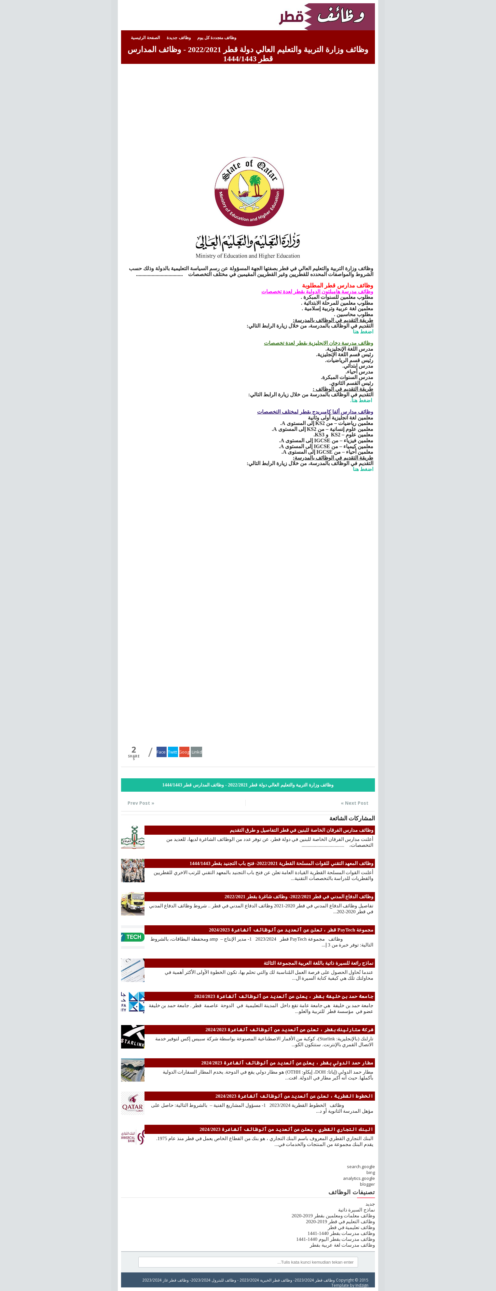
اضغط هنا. (361, 400)
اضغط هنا (363, 331)
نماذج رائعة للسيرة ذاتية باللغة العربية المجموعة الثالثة (318, 963)
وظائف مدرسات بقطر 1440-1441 (341, 1233)
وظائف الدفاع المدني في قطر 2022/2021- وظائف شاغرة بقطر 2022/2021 (299, 896)
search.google (361, 1166)
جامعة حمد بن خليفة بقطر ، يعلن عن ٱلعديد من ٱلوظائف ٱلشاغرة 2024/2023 (283, 996)
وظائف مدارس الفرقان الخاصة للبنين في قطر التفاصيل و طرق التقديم (302, 830)
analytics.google (359, 1178)
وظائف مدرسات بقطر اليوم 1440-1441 (335, 1239)
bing (370, 1172)
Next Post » (354, 803)
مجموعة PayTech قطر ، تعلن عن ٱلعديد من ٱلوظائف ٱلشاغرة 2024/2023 (291, 929)
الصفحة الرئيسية (145, 37)
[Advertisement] (248, 111)
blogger (367, 1184)
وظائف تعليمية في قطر (351, 1227)
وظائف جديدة (178, 37)
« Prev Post (141, 803)
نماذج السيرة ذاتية (356, 1209)
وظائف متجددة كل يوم (217, 37)
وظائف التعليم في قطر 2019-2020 (340, 1221)
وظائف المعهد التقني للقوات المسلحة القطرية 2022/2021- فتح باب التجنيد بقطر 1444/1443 (281, 863)
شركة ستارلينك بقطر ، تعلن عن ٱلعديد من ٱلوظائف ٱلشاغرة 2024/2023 (289, 1029)
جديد (370, 1204)
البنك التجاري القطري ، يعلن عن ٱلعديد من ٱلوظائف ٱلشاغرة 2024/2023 (286, 1129)
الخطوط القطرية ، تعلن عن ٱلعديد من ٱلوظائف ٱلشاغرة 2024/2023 (294, 1096)
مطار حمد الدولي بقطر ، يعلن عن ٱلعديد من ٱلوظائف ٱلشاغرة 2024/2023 (287, 1062)
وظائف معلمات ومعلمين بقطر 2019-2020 (333, 1215)
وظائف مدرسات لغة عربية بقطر (342, 1245)
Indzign (361, 1285)
